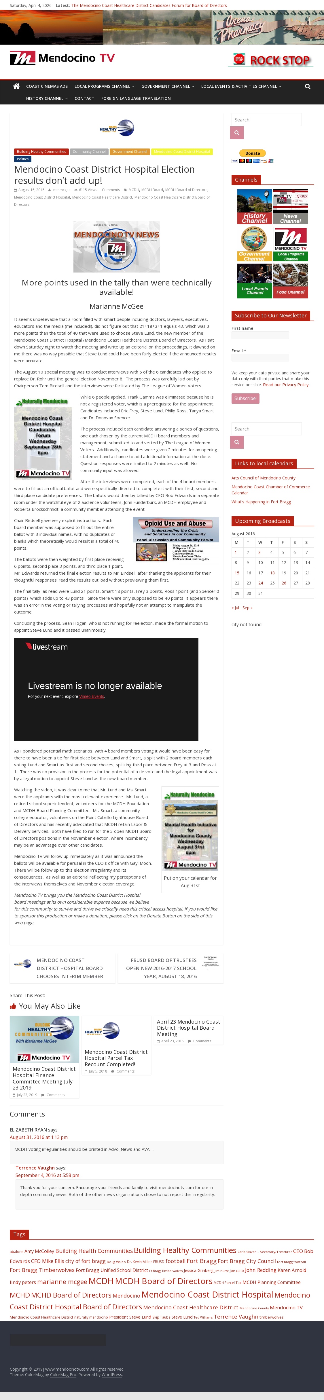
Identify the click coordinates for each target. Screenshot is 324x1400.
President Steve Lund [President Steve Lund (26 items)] (130, 1325)
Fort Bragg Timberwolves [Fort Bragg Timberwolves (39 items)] (42, 1277)
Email (239, 350)
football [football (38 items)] (175, 1269)
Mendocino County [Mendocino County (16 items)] (254, 1316)
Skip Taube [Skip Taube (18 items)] (161, 1325)
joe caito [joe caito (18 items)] (237, 1278)
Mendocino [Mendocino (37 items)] (126, 1303)
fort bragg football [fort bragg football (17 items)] (291, 1270)
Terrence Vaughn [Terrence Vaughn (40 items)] (236, 1324)
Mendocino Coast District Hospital (182, 151)
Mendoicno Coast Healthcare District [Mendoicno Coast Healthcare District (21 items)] (41, 1325)
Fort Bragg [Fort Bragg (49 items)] (202, 1269)
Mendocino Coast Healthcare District (102, 197)
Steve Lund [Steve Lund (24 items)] (182, 1325)
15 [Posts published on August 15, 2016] (237, 572)
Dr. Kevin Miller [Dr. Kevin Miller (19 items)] (139, 1269)
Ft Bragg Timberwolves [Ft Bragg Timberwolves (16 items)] (166, 1279)
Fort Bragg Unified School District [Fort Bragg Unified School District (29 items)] (112, 1278)
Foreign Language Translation (136, 98)
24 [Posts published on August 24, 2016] (260, 582)
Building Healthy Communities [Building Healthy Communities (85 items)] (185, 1258)
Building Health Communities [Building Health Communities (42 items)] (94, 1259)
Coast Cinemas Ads (47, 86)
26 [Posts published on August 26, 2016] (284, 582)
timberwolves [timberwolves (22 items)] (271, 1325)
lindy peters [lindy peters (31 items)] (23, 1290)
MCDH (134, 189)
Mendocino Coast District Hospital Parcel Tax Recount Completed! (116, 1066)
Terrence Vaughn (35, 1176)
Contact (84, 98)
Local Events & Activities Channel (239, 86)
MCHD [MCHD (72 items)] (20, 1303)
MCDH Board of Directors (186, 189)
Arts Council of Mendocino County (263, 477)
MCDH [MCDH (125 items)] (101, 1289)
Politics (23, 159)
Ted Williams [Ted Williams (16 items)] (203, 1325)
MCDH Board (152, 189)
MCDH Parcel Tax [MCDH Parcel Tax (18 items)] (227, 1290)
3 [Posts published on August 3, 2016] (259, 552)
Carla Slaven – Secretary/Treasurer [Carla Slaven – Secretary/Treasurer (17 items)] (265, 1260)
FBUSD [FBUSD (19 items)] (158, 1269)
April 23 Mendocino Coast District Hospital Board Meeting (188, 1035)
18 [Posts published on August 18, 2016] (272, 572)
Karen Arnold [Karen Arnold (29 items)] (292, 1278)
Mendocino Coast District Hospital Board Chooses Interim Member (72, 972)
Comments (110, 189)
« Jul (235, 607)
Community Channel (89, 151)
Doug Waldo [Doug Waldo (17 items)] (116, 1270)
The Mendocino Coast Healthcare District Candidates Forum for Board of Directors (149, 5)
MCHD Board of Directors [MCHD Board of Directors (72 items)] (71, 1303)
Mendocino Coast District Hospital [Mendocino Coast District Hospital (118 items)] (207, 1302)
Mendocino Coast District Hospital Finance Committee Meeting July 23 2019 (44, 1086)
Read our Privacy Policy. (285, 384)
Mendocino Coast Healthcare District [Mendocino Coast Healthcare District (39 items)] (190, 1315)
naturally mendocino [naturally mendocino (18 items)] (91, 1325)
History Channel (44, 98)
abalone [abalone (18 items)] (16, 1259)
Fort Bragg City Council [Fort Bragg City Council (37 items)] (247, 1269)
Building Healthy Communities (41, 151)
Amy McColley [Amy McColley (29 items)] (39, 1259)
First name (242, 328)
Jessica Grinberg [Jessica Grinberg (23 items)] (198, 1278)
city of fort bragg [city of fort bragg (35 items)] (85, 1269)
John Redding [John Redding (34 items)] (260, 1278)
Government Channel (165, 86)
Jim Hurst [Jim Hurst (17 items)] (222, 1279)
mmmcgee (62, 189)
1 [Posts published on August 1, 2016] (236, 552)
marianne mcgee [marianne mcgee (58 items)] (62, 1289)
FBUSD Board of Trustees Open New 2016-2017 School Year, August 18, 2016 (165, 972)
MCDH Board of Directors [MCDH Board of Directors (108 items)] (164, 1288)
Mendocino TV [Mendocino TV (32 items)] (286, 1315)
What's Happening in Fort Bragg (261, 501)
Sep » (247, 607)
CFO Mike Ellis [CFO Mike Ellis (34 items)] (47, 1269)
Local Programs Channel (102, 86)
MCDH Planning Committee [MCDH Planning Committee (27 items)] (271, 1290)
